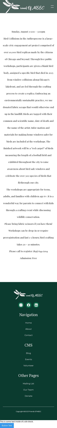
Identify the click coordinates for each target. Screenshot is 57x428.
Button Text (7, 425)
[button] (51, 6)
